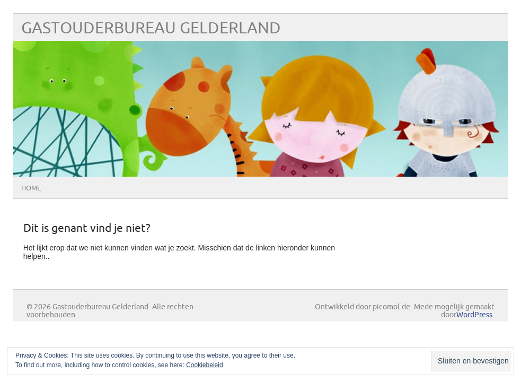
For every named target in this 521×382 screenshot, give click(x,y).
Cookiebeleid (204, 365)
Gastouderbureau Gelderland (151, 28)
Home (31, 188)
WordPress (474, 315)
